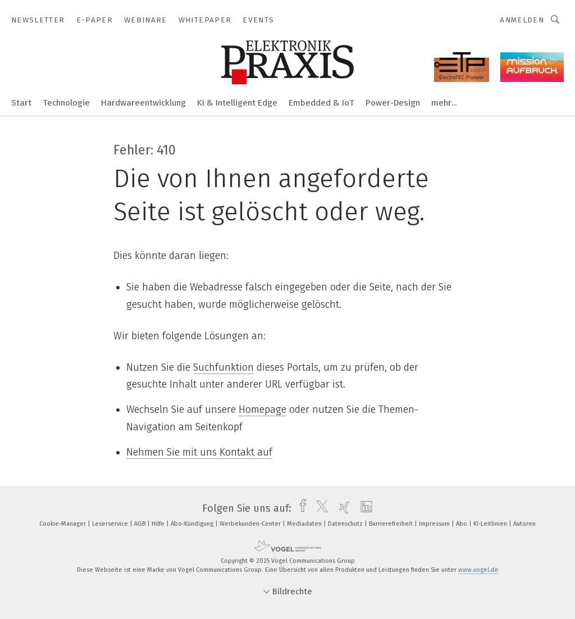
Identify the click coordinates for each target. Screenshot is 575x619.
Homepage (262, 409)
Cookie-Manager (63, 523)
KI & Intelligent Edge (237, 103)
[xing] (341, 508)
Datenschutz (346, 523)
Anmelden (522, 20)
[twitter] (319, 508)
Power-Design (393, 103)
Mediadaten (305, 523)
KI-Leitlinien (491, 523)
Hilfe (159, 523)
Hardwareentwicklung (143, 103)
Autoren (524, 523)
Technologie (66, 103)
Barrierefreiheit (391, 523)
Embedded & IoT (321, 103)
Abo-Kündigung (193, 523)
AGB (140, 523)
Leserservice (111, 523)
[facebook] (300, 508)
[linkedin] (363, 508)
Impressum (435, 523)
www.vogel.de (478, 570)
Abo (462, 523)
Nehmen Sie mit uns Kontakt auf (199, 452)
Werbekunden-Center (251, 523)
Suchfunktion (223, 367)
